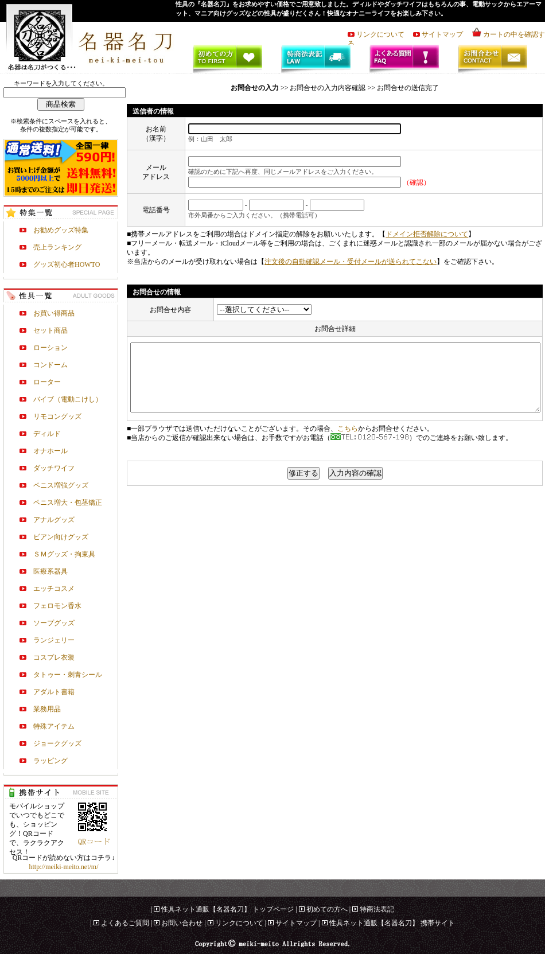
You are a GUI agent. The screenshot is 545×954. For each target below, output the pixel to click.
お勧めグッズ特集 (60, 230)
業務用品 (47, 709)
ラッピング (50, 761)
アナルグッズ (54, 520)
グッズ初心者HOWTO (66, 264)
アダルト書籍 (54, 692)
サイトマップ (446, 34)
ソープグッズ (54, 623)
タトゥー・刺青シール (67, 675)
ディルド (47, 434)
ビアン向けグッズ (60, 537)
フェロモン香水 (57, 606)
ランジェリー (54, 640)
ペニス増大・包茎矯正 (67, 503)
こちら (347, 442)
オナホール (50, 451)
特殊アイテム (54, 726)
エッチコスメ (54, 589)
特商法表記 (377, 909)
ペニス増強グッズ (60, 485)
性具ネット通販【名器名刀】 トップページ (227, 909)
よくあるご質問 (125, 923)
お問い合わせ (182, 923)
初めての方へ (327, 909)
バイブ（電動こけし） (67, 399)
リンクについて (384, 34)
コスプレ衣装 (54, 657)
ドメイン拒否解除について (427, 234)
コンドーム (50, 365)
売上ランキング (57, 247)
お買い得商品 (54, 313)
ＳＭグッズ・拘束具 (64, 554)
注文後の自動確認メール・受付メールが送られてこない (350, 262)
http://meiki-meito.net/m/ (64, 867)
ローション (50, 348)
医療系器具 (50, 571)
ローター (47, 382)
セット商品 (50, 330)
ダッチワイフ (54, 468)
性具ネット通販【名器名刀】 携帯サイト (392, 923)
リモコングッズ (57, 416)
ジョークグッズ (57, 743)
